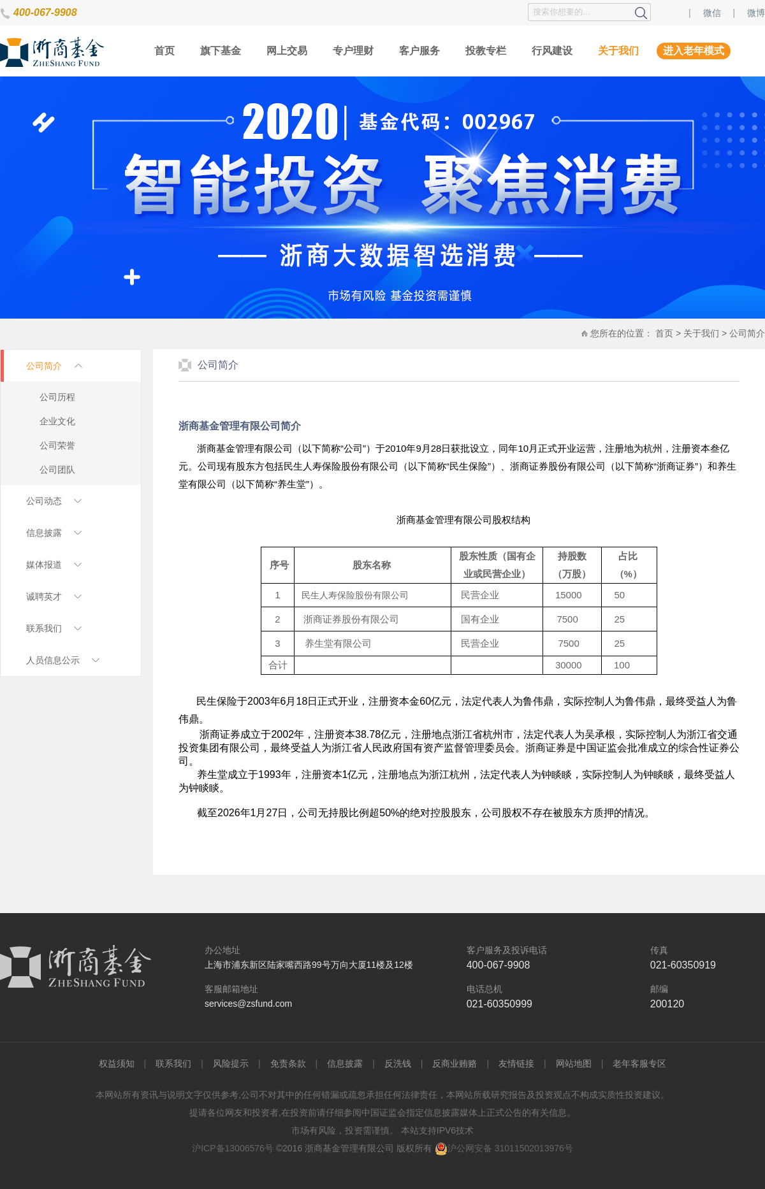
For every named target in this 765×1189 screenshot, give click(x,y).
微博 (756, 13)
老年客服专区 (639, 1063)
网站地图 (574, 1063)
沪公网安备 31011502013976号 (504, 1148)
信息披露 (345, 1063)
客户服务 (419, 50)
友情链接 (516, 1063)
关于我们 (618, 50)
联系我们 (173, 1063)
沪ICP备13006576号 (232, 1148)
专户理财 (353, 50)
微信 (712, 13)
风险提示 (231, 1063)
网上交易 (286, 50)
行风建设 (552, 50)
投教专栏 (485, 50)
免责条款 (288, 1063)
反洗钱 (397, 1063)
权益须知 (117, 1063)
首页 (164, 50)
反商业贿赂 (454, 1063)
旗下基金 (220, 50)
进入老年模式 (693, 50)
